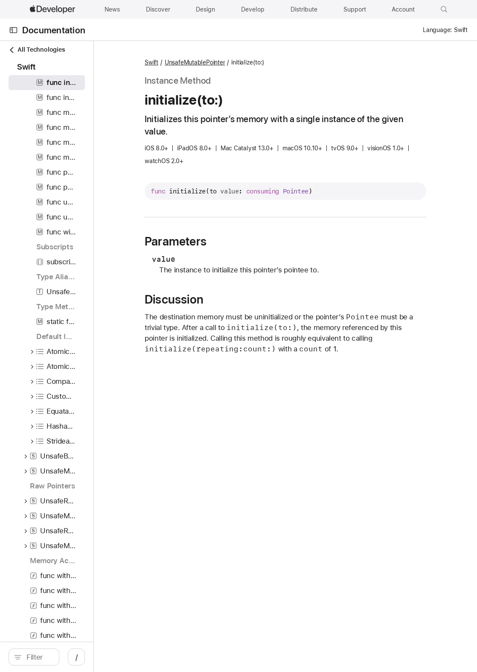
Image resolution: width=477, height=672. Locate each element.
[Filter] (76, 657)
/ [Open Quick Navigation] (153, 657)
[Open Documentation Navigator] (13, 30)
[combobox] (76, 657)
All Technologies (37, 49)
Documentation (53, 30)
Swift (211, 62)
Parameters (236, 241)
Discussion (234, 300)
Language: (437, 29)
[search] (72, 657)
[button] (444, 9)
